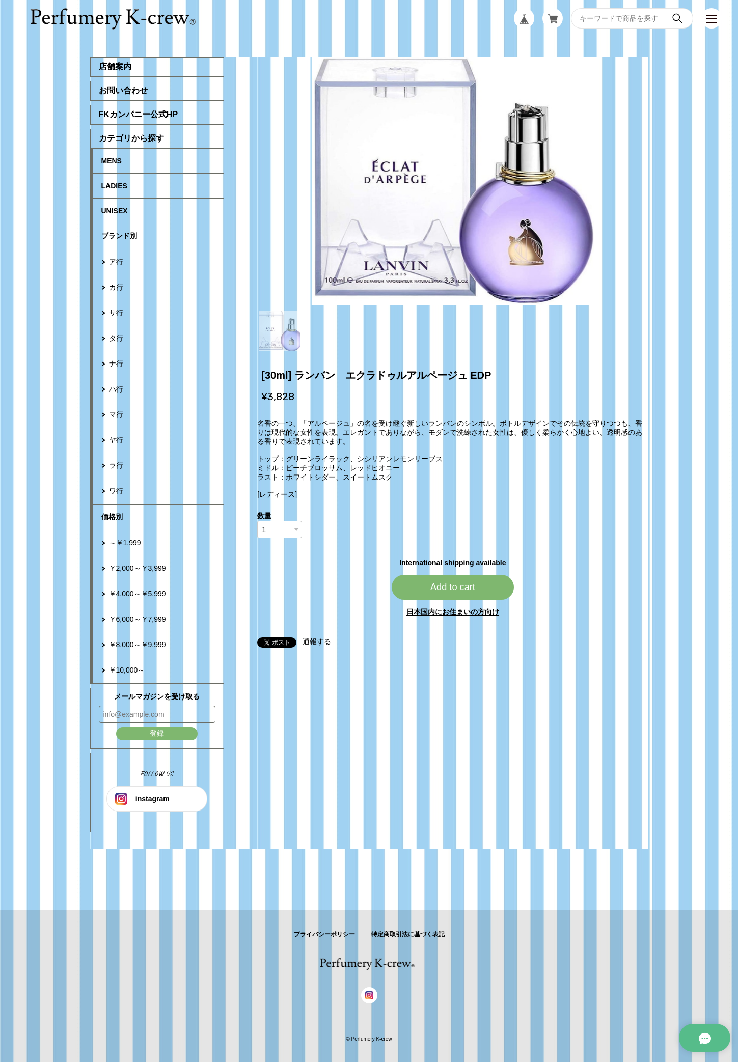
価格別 (112, 517)
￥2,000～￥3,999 (137, 568)
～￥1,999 (125, 543)
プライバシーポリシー (324, 934)
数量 (264, 516)
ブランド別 (119, 236)
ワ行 (116, 491)
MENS (111, 161)
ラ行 (116, 465)
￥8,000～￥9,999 (137, 644)
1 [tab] (279, 331)
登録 (157, 733)
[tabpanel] (452, 181)
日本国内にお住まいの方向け (452, 612)
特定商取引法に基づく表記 (408, 934)
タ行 (116, 338)
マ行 (116, 414)
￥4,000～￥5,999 (137, 594)
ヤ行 (116, 440)
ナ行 (116, 363)
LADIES (114, 186)
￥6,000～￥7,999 (137, 619)
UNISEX (114, 211)
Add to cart (452, 587)
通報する (317, 641)
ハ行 (116, 389)
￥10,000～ (127, 670)
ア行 (116, 262)
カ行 (116, 287)
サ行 (116, 313)
